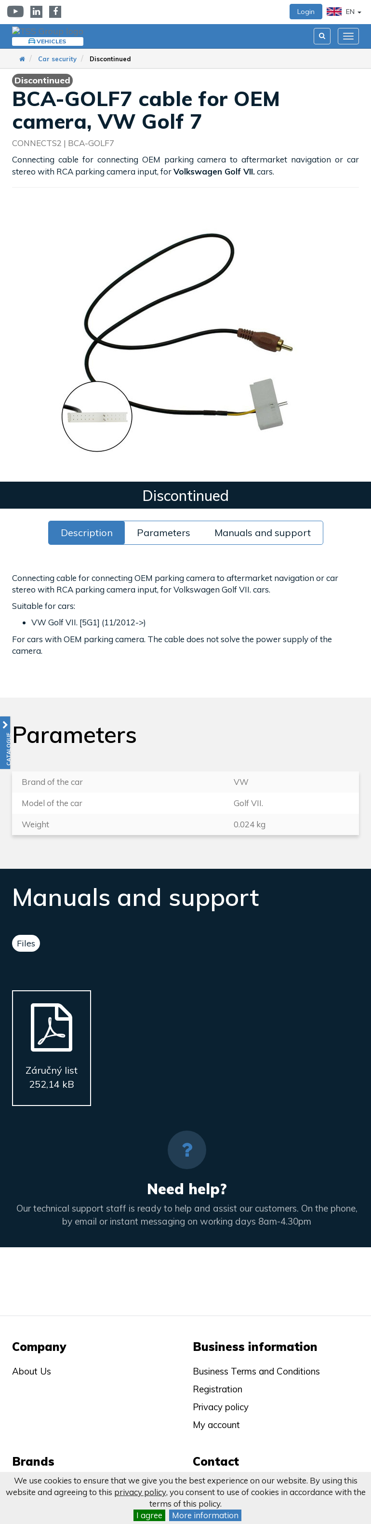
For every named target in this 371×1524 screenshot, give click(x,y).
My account (216, 1424)
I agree (149, 1515)
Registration (217, 1389)
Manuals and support (262, 532)
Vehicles (46, 41)
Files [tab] (26, 943)
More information (205, 1515)
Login (306, 11)
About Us (31, 1371)
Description (87, 532)
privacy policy (140, 1492)
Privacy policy (221, 1407)
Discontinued (110, 59)
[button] (5, 742)
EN (344, 11)
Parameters (163, 532)
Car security (57, 59)
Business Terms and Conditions (256, 1371)
